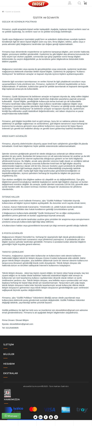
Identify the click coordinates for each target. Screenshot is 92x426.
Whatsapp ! (11, 415)
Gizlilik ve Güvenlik (13, 12)
